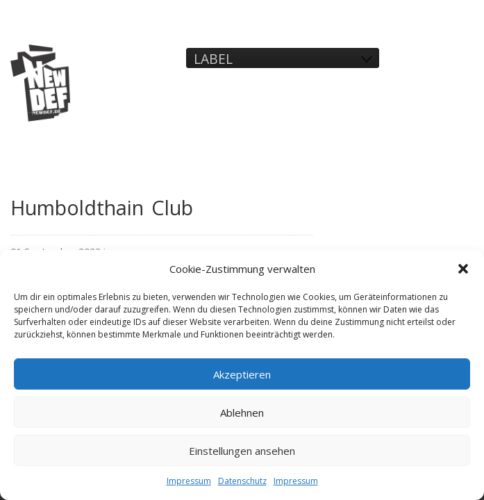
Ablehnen (242, 412)
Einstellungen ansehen (242, 451)
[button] (463, 269)
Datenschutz (242, 481)
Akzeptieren (242, 374)
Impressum (189, 481)
